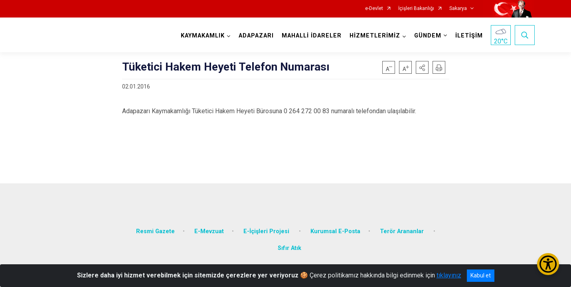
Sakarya (458, 8)
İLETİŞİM (468, 35)
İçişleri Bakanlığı (416, 8)
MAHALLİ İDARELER (311, 35)
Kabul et (480, 275)
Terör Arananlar (402, 228)
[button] (422, 67)
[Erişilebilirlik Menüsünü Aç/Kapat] (548, 264)
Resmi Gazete (155, 228)
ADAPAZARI (255, 35)
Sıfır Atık (289, 245)
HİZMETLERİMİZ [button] (374, 35)
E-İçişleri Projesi (267, 228)
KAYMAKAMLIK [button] (202, 35)
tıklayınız (449, 275)
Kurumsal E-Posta (335, 228)
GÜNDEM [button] (427, 35)
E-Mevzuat (209, 228)
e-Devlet (374, 8)
